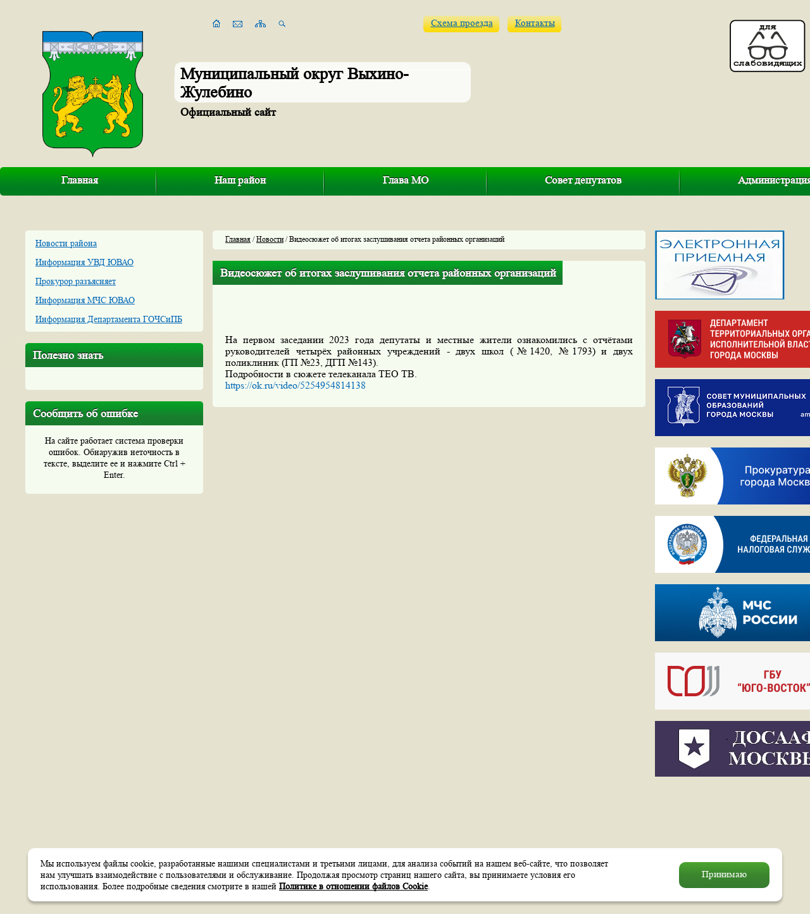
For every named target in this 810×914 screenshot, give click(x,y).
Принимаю (724, 874)
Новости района (66, 243)
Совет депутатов (583, 180)
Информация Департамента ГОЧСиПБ (108, 319)
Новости (270, 239)
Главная (79, 180)
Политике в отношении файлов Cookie (353, 886)
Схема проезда (462, 23)
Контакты (535, 23)
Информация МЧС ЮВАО (85, 300)
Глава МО (405, 180)
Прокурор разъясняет (75, 281)
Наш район (240, 180)
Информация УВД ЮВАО (84, 262)
